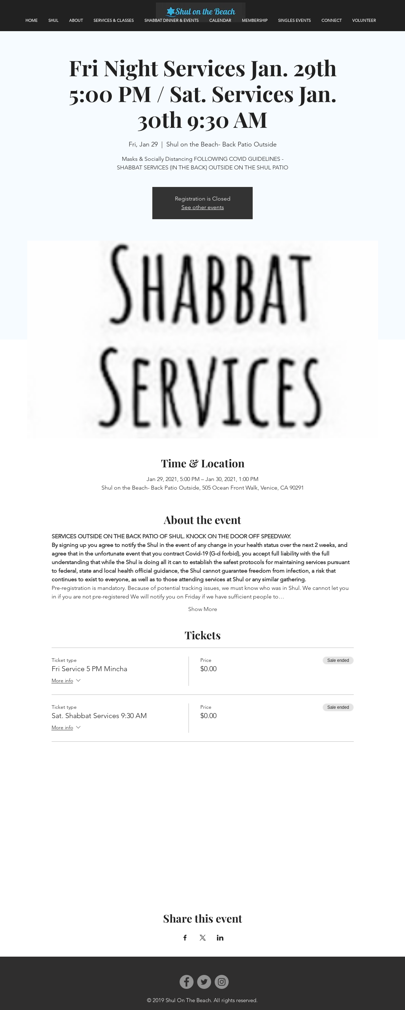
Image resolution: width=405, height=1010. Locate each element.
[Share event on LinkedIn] (220, 938)
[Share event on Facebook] (185, 938)
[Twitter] (204, 982)
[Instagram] (222, 982)
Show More (202, 609)
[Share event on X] (202, 938)
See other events (202, 207)
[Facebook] (187, 982)
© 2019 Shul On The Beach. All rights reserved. (202, 1000)
